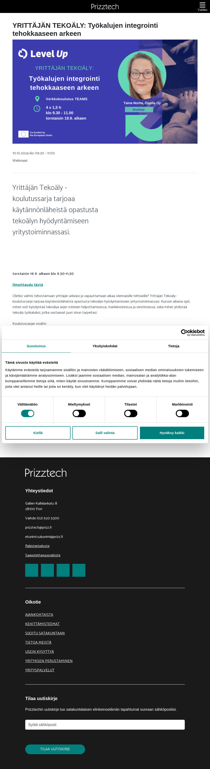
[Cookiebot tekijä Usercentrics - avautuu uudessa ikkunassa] (184, 332)
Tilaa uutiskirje (55, 749)
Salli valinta (105, 433)
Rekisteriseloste (37, 546)
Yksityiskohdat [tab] (105, 346)
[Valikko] (202, 6)
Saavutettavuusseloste (42, 555)
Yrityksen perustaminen (49, 661)
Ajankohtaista (39, 615)
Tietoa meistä (38, 642)
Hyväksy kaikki (172, 433)
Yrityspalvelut (39, 670)
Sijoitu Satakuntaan (45, 633)
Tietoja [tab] (173, 346)
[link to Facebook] (31, 570)
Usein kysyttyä (39, 652)
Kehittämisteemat (42, 624)
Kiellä (38, 433)
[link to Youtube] (78, 570)
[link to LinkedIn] (63, 570)
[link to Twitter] (47, 570)
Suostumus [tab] (36, 346)
